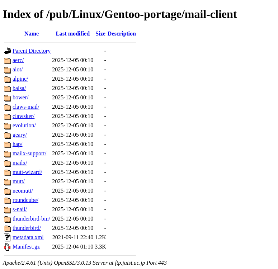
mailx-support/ (29, 153)
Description (122, 33)
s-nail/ (20, 209)
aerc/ (18, 60)
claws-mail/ (26, 107)
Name (31, 33)
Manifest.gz (26, 247)
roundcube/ (25, 200)
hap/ (18, 144)
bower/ (20, 97)
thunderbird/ (27, 228)
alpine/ (20, 79)
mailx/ (20, 163)
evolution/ (24, 125)
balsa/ (19, 88)
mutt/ (19, 181)
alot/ (18, 69)
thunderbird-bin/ (31, 219)
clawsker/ (23, 116)
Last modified (73, 33)
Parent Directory (32, 51)
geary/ (20, 135)
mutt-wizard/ (27, 172)
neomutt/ (23, 191)
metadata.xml (28, 237)
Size (100, 33)
